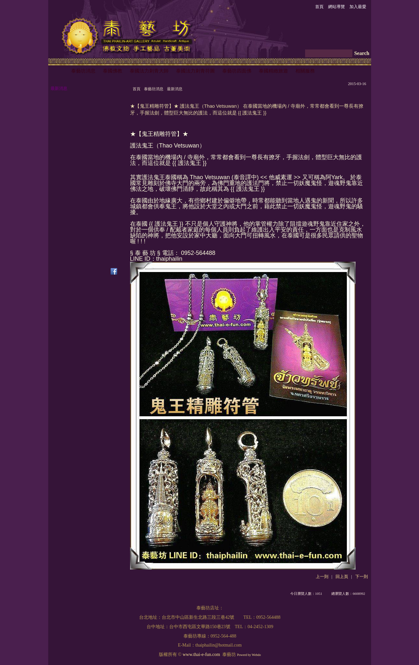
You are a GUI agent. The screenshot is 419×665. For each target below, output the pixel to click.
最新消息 (174, 89)
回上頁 (342, 576)
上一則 (322, 576)
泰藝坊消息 (153, 89)
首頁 (136, 89)
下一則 (361, 576)
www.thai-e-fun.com (201, 654)
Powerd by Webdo (249, 655)
